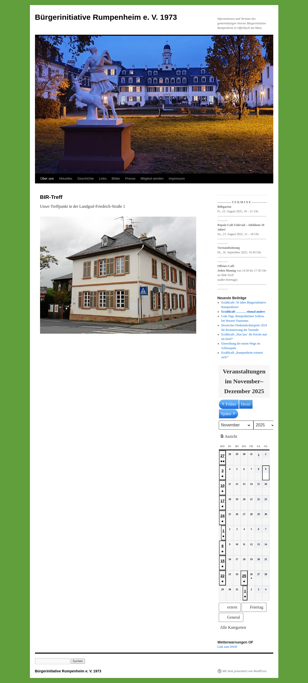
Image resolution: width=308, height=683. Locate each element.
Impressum (177, 178)
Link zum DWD (227, 647)
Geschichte (85, 178)
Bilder (116, 178)
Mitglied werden (152, 178)
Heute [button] (245, 404)
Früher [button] (229, 404)
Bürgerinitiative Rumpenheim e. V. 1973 (106, 17)
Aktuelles (65, 178)
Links (102, 178)
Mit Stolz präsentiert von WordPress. (245, 671)
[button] (230, 607)
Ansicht (229, 437)
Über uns (47, 178)
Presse (130, 178)
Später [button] (228, 414)
